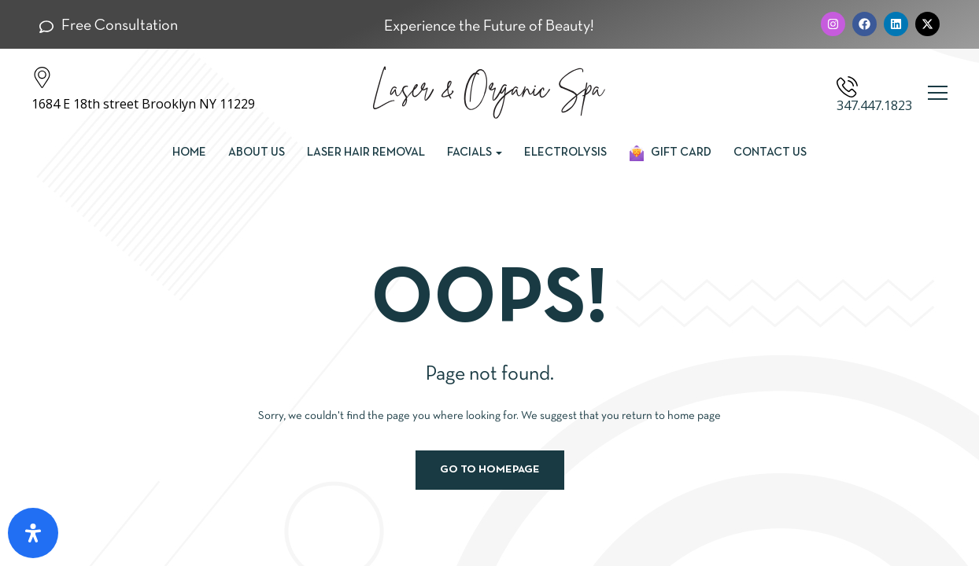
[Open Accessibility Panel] (33, 533)
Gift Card (670, 153)
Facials (474, 152)
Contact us (770, 152)
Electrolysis (565, 152)
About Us (256, 152)
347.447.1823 (874, 105)
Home (189, 152)
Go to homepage (490, 470)
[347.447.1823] (847, 86)
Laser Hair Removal (366, 152)
